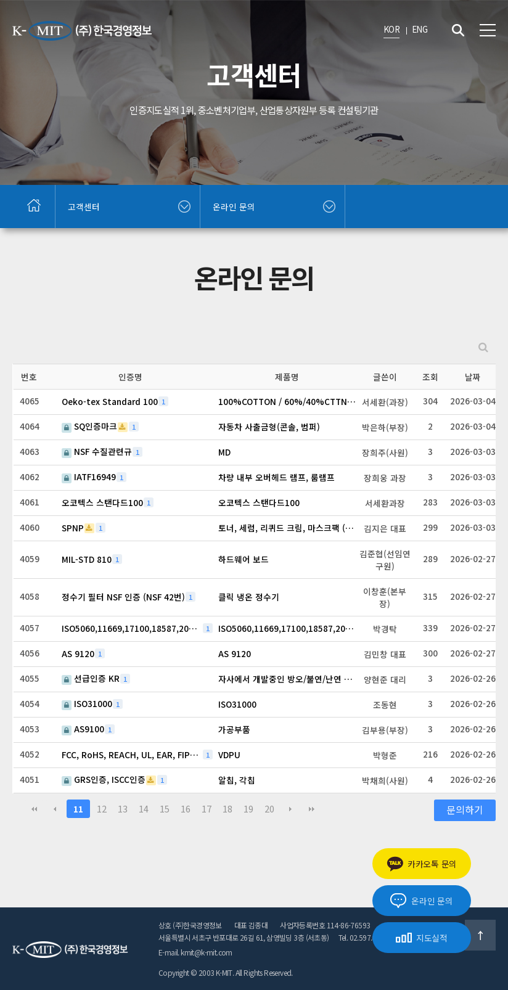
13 (123, 808)
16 (185, 808)
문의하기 (464, 810)
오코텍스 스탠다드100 (102, 502)
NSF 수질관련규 (97, 451)
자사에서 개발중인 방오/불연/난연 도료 (288, 679)
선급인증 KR (91, 678)
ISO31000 (87, 703)
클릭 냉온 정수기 (248, 597)
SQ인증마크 (89, 426)
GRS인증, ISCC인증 (103, 779)
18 (227, 808)
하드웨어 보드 (243, 559)
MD (224, 452)
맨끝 (311, 809)
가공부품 (234, 729)
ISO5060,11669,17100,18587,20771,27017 (132, 628)
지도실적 (422, 937)
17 (206, 808)
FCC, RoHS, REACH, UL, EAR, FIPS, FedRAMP (132, 754)
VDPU (229, 754)
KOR (391, 29)
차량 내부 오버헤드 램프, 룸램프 (276, 477)
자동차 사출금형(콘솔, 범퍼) (269, 426)
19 (248, 808)
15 (165, 808)
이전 (55, 809)
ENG (419, 29)
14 (144, 808)
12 (102, 808)
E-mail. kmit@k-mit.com (195, 952)
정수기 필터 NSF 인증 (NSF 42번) (123, 597)
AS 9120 (78, 653)
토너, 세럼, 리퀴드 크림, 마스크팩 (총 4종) (288, 528)
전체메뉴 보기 (488, 30)
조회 (430, 376)
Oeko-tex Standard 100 (110, 401)
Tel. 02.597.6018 (363, 937)
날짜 (473, 376)
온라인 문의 (421, 900)
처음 (34, 809)
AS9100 (83, 728)
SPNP (73, 528)
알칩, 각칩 (236, 780)
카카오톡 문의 (422, 864)
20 (269, 808)
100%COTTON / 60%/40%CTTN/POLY (288, 401)
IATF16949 (89, 476)
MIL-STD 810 (87, 559)
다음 (290, 809)
